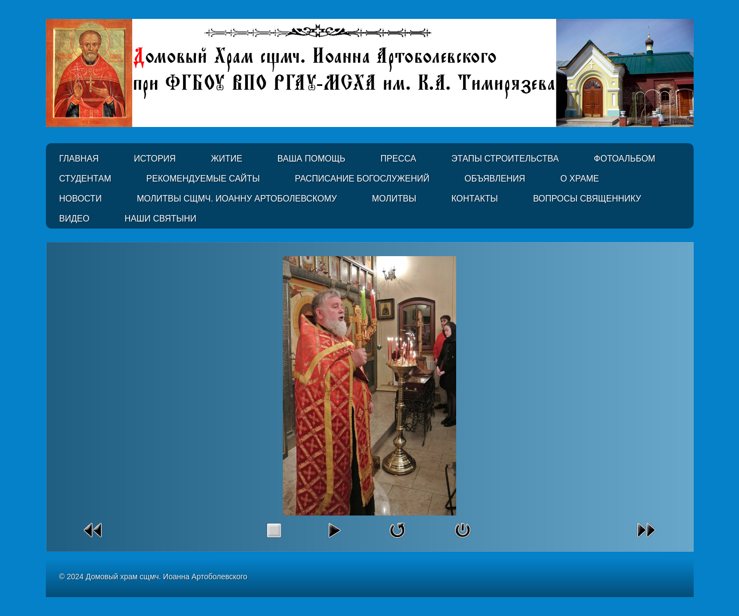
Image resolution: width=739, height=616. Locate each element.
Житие (226, 158)
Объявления (495, 178)
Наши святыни (160, 218)
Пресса (398, 158)
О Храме (579, 178)
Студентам (85, 178)
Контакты (474, 198)
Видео (74, 218)
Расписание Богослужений (362, 178)
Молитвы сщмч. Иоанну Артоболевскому (237, 198)
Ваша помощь (311, 158)
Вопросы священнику (587, 198)
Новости (80, 198)
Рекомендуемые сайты (203, 178)
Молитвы (394, 198)
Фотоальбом (624, 158)
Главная (79, 158)
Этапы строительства (505, 158)
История (155, 158)
